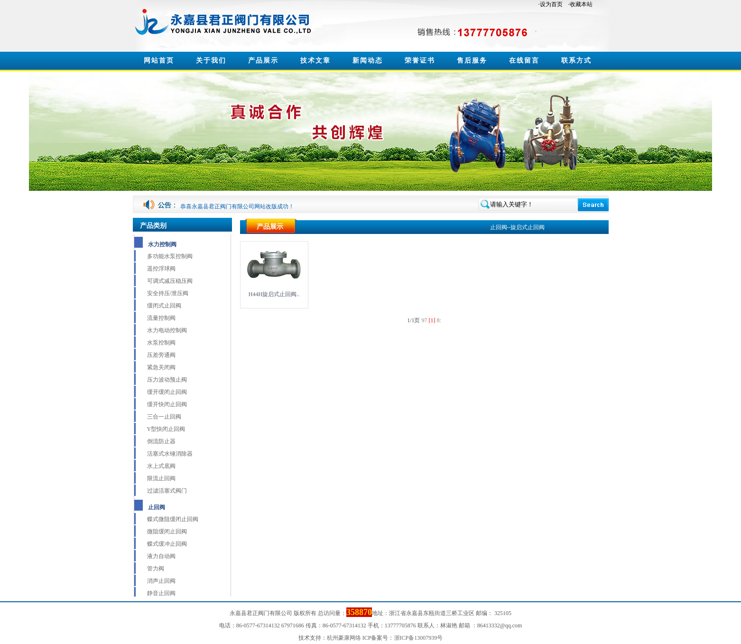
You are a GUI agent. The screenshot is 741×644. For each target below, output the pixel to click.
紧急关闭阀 (161, 367)
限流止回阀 (161, 478)
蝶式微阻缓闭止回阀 (172, 519)
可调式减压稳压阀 (170, 281)
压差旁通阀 (161, 355)
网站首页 (159, 60)
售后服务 (472, 60)
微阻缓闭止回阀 (167, 531)
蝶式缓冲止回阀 (167, 544)
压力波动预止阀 (167, 379)
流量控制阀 (161, 318)
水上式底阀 (161, 466)
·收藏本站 (580, 4)
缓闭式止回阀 (164, 305)
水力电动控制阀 (167, 330)
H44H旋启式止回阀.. (274, 294)
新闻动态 (367, 60)
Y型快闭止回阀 (166, 429)
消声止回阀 (161, 581)
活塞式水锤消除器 (170, 453)
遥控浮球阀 (161, 268)
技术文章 (315, 60)
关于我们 (211, 60)
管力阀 (155, 568)
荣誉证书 (420, 60)
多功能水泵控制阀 (170, 256)
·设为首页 (550, 4)
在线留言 (524, 60)
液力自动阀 (161, 556)
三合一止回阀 (164, 416)
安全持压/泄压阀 (167, 293)
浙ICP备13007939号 (418, 638)
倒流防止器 (161, 441)
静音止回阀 (161, 593)
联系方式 (576, 60)
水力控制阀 (162, 244)
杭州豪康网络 (344, 638)
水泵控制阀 (161, 342)
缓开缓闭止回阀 (167, 392)
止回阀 (156, 507)
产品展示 (263, 60)
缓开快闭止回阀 (167, 404)
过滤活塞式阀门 (167, 490)
